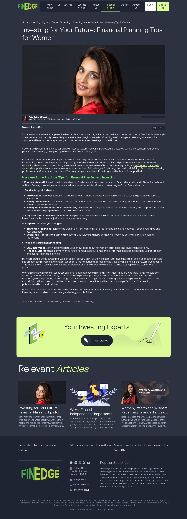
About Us (96, 6)
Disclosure (23, 450)
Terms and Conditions (45, 445)
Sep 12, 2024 (157, 128)
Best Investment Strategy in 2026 (116, 486)
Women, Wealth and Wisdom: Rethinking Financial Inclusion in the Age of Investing (144, 412)
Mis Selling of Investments (131, 483)
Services (67, 4)
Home (25, 22)
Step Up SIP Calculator (139, 468)
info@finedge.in (82, 489)
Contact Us (136, 6)
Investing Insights (110, 6)
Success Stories (82, 6)
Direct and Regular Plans (121, 480)
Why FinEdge (49, 6)
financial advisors (94, 195)
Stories (147, 445)
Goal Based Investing (144, 480)
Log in (150, 6)
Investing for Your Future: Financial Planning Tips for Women (102, 22)
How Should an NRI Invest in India (126, 471)
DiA (59, 4)
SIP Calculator (150, 471)
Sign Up (163, 6)
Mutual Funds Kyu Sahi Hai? (119, 477)
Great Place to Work (155, 483)
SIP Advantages (141, 477)
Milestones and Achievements (124, 474)
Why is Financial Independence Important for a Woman (93, 413)
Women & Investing (61, 22)
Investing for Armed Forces (113, 468)
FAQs (165, 445)
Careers (125, 4)
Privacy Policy (25, 445)
